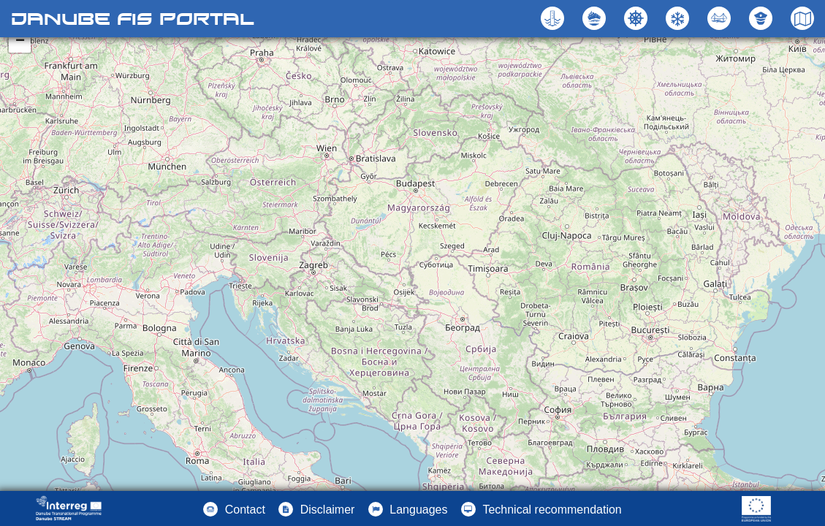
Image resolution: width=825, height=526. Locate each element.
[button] (721, 18)
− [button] (20, 42)
